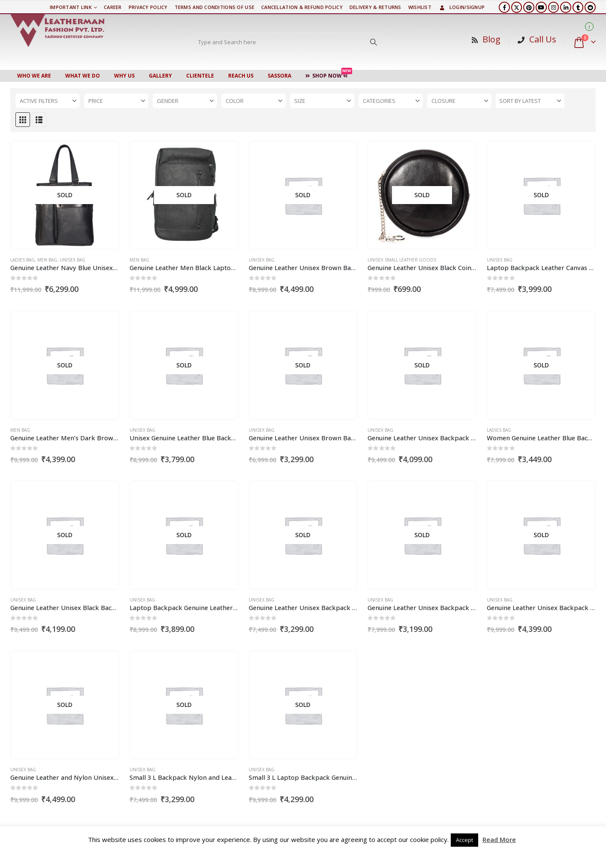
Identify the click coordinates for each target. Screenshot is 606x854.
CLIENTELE (200, 75)
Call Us (542, 39)
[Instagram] (553, 7)
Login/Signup (461, 7)
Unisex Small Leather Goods (402, 260)
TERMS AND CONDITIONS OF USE (214, 7)
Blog (491, 39)
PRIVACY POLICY (148, 7)
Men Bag (47, 260)
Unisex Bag (72, 260)
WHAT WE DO (82, 75)
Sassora (279, 75)
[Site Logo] (57, 30)
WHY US (124, 75)
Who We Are (34, 75)
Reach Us (240, 75)
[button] (22, 119)
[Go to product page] (64, 195)
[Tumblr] (578, 7)
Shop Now (328, 74)
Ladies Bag (22, 260)
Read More (499, 839)
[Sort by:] (530, 100)
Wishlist (419, 7)
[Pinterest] (528, 7)
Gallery (160, 75)
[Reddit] (590, 7)
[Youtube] (541, 7)
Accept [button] (464, 840)
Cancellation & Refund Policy (302, 7)
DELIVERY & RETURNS (375, 7)
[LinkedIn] (565, 7)
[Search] (373, 42)
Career (113, 7)
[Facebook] (504, 7)
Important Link (71, 7)
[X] (516, 7)
